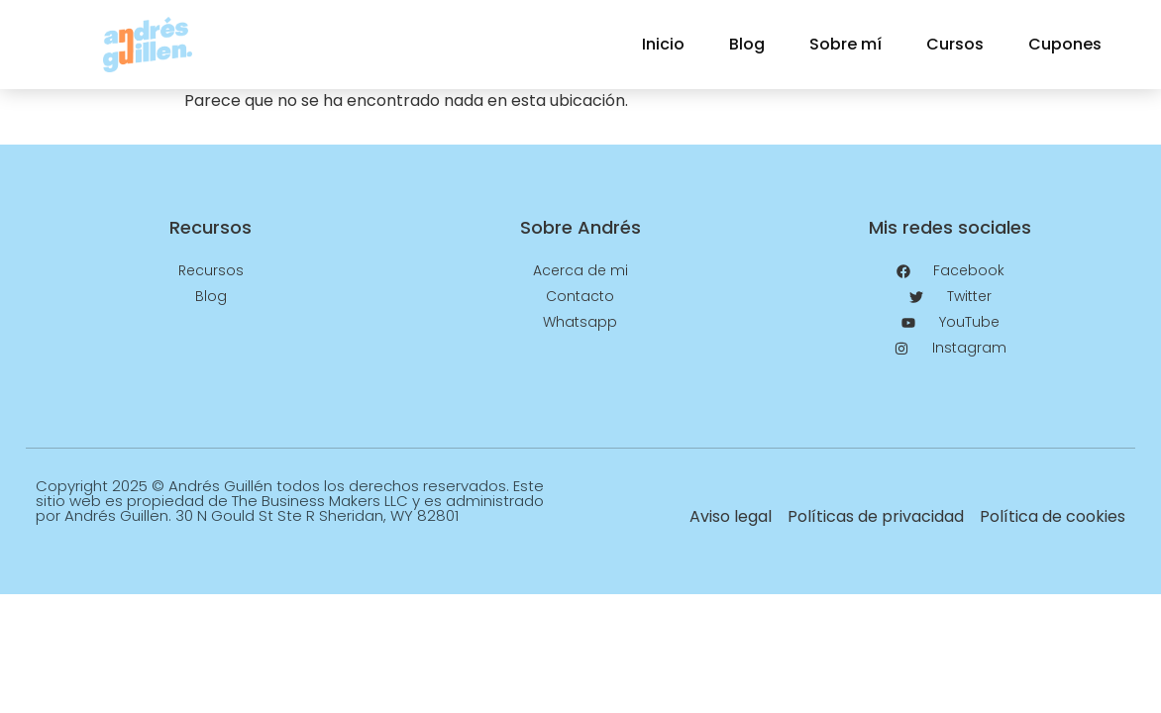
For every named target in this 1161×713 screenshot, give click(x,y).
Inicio (663, 44)
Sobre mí (845, 44)
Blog (747, 44)
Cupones (1065, 44)
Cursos (955, 44)
